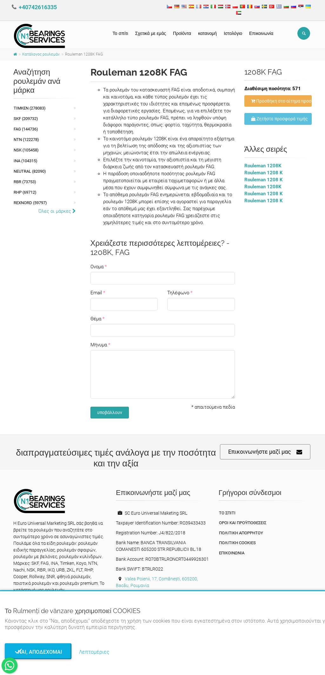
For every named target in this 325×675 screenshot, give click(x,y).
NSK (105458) (26, 150)
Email (96, 293)
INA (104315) (25, 160)
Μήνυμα (98, 345)
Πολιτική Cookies (237, 542)
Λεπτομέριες (94, 652)
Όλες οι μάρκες (57, 211)
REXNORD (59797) (30, 202)
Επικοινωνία (261, 33)
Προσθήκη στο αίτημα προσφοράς (281, 101)
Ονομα (96, 267)
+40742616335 (38, 7)
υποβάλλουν (109, 412)
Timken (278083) (30, 108)
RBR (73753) (25, 181)
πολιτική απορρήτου (241, 533)
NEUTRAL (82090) (30, 171)
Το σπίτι (120, 33)
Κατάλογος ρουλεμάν (41, 54)
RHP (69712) (25, 192)
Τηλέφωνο (178, 293)
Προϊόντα (182, 33)
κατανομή (207, 33)
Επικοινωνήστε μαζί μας (265, 451)
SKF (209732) (26, 118)
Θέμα (95, 319)
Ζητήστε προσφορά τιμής (279, 118)
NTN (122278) (26, 139)
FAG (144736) (26, 129)
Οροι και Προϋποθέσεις (242, 522)
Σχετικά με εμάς (150, 33)
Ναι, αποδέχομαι (38, 652)
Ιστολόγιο (233, 33)
